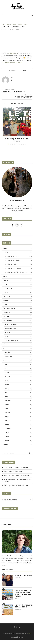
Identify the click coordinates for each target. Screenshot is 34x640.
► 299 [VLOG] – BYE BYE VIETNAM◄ (12, 471)
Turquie (18, 433)
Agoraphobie (17, 248)
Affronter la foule (19, 264)
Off (17, 344)
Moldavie (18, 412)
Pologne (18, 417)
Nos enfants (18, 332)
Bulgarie (18, 364)
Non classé (17, 316)
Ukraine (18, 437)
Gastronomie (18, 288)
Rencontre (18, 304)
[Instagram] (17, 225)
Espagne (18, 376)
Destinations (17, 296)
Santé (17, 348)
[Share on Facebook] (23, 70)
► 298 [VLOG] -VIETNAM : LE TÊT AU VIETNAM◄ (15, 475)
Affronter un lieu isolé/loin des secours (19, 272)
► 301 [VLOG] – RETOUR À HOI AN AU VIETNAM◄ (16, 467)
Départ (18, 372)
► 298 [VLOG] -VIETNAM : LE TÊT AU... (17, 139)
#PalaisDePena (12, 53)
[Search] (32, 15)
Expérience (17, 300)
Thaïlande (18, 429)
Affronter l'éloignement (19, 256)
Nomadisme (17, 312)
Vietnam (18, 441)
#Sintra (4, 62)
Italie (18, 397)
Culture (17, 284)
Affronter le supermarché (19, 268)
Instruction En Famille (17, 308)
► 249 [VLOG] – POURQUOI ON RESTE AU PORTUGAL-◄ (23, 606)
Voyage (17, 360)
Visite (18, 292)
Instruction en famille (18, 324)
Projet (18, 336)
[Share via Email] (25, 70)
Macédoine (18, 400)
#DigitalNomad (18, 62)
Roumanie (18, 425)
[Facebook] (12, 225)
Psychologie (18, 356)
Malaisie (18, 405)
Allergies (18, 352)
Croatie (18, 368)
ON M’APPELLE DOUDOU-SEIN (23, 575)
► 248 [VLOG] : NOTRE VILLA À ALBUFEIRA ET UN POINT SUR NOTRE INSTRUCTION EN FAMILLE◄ (23, 593)
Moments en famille (18, 328)
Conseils (17, 280)
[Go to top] (17, 637)
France (18, 384)
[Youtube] (21, 225)
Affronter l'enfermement (19, 260)
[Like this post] (21, 70)
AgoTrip (29, 633)
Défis (18, 252)
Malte (18, 409)
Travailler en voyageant (18, 340)
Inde (18, 392)
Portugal (18, 420)
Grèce (18, 389)
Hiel (8, 29)
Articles (17, 276)
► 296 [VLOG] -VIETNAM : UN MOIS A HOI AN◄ (15, 485)
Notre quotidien (17, 320)
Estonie (18, 381)
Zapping (17, 445)
